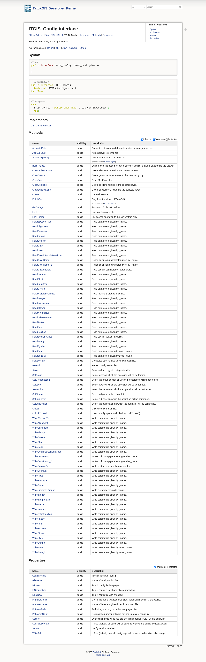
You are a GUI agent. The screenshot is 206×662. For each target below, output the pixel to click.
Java (64, 48)
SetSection (38, 389)
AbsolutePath (39, 148)
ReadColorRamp (40, 260)
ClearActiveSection (42, 170)
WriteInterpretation (41, 499)
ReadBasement (40, 231)
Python (82, 48)
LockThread (38, 217)
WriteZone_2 (39, 552)
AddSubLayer (39, 153)
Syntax (153, 29)
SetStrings (37, 394)
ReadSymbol (39, 346)
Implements (155, 32)
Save (35, 370)
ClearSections (39, 185)
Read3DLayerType (42, 221)
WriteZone (37, 547)
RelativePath (38, 360)
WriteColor (37, 447)
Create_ (36, 194)
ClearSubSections (41, 189)
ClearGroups (38, 175)
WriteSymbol (38, 542)
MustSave (37, 595)
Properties (154, 38)
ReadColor (37, 250)
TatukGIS (96, 652)
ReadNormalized (40, 312)
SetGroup (37, 375)
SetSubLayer (39, 399)
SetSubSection (40, 403)
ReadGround (39, 288)
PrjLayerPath (39, 609)
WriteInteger (38, 494)
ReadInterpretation (41, 303)
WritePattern (38, 518)
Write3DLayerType (41, 418)
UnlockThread (39, 413)
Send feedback (103, 655)
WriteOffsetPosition (42, 514)
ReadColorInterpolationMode (47, 255)
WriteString (38, 533)
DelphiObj (37, 199)
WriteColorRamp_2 (42, 461)
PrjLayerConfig (40, 599)
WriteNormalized (40, 509)
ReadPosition (39, 332)
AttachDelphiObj (40, 157)
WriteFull (36, 633)
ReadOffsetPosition (42, 317)
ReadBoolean (39, 240)
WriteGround (38, 485)
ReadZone (37, 351)
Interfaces (85, 35)
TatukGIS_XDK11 (54, 35)
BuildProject (38, 165)
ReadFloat (37, 279)
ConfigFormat (39, 575)
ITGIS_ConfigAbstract (40, 125)
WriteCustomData (41, 466)
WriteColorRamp (40, 456)
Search (180, 7)
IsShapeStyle (39, 590)
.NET (58, 48)
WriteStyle (37, 538)
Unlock (35, 408)
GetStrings (37, 207)
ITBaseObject (109, 162)
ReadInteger (38, 298)
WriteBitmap (38, 432)
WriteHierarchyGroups (43, 490)
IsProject (36, 585)
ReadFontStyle (40, 284)
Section (36, 618)
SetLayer (37, 384)
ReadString (38, 341)
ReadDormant (39, 274)
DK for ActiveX (36, 35)
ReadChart (38, 245)
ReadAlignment (40, 226)
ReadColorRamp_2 (42, 264)
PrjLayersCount (40, 614)
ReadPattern (38, 322)
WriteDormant (39, 471)
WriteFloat (37, 475)
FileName (37, 580)
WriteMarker (38, 504)
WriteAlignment (40, 423)
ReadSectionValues (42, 336)
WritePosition (39, 528)
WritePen (37, 523)
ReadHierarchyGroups (43, 293)
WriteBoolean (39, 437)
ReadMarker (38, 308)
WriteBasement (40, 427)
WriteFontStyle (39, 480)
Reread (36, 365)
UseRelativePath (40, 623)
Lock (34, 212)
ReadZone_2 (39, 355)
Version (36, 628)
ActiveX (73, 48)
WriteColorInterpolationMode (46, 451)
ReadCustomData (41, 269)
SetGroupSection (41, 379)
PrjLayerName (39, 604)
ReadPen (37, 327)
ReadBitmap (38, 236)
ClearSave (37, 180)
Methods (153, 35)
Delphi (50, 48)
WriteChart (37, 442)
